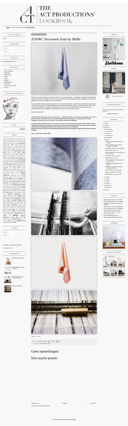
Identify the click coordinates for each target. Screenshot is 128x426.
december (108, 129)
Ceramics (5, 149)
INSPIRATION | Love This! (111, 158)
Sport (4, 198)
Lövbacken (23, 175)
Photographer (17, 189)
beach (24, 212)
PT (10, 187)
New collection (6, 186)
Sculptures (5, 195)
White (13, 209)
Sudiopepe (5, 201)
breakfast (17, 213)
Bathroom (18, 143)
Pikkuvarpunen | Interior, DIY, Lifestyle (113, 199)
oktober (107, 133)
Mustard (10, 184)
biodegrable (8, 213)
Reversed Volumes (21, 192)
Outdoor (8, 187)
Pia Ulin (22, 189)
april (107, 181)
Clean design (17, 151)
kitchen (45, 343)
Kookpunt (13, 173)
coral (10, 215)
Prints (7, 192)
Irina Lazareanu (10, 169)
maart (107, 183)
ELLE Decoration (11, 157)
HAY (21, 163)
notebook (5, 220)
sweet (4, 222)
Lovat (19, 175)
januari (107, 187)
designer (22, 215)
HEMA (24, 163)
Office (19, 186)
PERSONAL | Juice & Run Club (112, 155)
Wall (20, 206)
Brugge (13, 147)
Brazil (10, 147)
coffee (4, 215)
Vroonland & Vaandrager (14, 206)
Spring (7, 198)
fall (24, 217)
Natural (15, 184)
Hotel (10, 166)
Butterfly (17, 147)
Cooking (18, 152)
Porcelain (19, 190)
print (19, 221)
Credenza (12, 154)
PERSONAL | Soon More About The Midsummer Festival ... (113, 167)
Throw (22, 203)
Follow (4, 38)
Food (6, 161)
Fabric (17, 158)
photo (16, 220)
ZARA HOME (14, 212)
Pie (24, 189)
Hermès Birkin (22, 164)
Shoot (24, 195)
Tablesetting (20, 201)
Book (20, 146)
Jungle (21, 170)
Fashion (21, 158)
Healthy (14, 164)
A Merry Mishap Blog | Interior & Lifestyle (113, 201)
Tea (24, 201)
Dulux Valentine (18, 155)
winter (14, 222)
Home (4, 166)
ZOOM (48, 343)
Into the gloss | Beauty (109, 213)
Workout (17, 210)
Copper (23, 152)
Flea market (15, 160)
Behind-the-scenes (6, 144)
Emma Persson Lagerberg (10, 158)
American (8, 140)
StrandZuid (23, 198)
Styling (19, 200)
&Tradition (5, 138)
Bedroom (23, 143)
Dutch (24, 155)
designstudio (6, 217)
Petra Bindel (11, 189)
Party (23, 187)
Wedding (4, 209)
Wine (16, 209)
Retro (16, 192)
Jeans (14, 170)
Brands (4, 147)
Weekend (9, 209)
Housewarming (15, 166)
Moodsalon (20, 183)
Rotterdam (9, 193)
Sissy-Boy (14, 197)
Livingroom (6, 175)
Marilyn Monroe (9, 180)
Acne (15, 138)
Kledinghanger (6, 173)
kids (13, 219)
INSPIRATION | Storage (18, 258)
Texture (7, 203)
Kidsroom (22, 172)
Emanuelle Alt (18, 157)
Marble (21, 178)
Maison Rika (16, 178)
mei (107, 179)
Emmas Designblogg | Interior (111, 215)
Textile (4, 203)
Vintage (4, 206)
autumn (21, 212)
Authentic (5, 141)
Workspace (22, 210)
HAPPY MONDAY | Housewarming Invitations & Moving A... (113, 145)
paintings (12, 220)
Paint (13, 187)
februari (107, 185)
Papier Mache (17, 187)
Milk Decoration (17, 181)
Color (4, 152)
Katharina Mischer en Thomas (12, 172)
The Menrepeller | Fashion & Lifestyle (113, 217)
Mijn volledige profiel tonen (9, 61)
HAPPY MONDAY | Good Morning (113, 170)
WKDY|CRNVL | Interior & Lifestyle (112, 211)
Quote (10, 192)
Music (8, 184)
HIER (42, 112)
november (108, 131)
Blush (24, 144)
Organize (23, 186)
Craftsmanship (6, 154)
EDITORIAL (7, 83)
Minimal (23, 181)
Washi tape (23, 207)
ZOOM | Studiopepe (17, 285)
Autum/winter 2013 (11, 141)
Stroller (4, 200)
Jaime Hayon (22, 169)
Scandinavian (17, 193)
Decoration (5, 155)
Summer (10, 201)
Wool (4, 210)
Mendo (24, 180)
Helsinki (17, 164)
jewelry (8, 218)
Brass (8, 147)
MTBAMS (18, 177)
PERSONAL (7, 73)
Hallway (4, 164)
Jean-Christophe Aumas (7, 170)
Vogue (7, 206)
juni (106, 177)
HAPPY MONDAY (8, 71)
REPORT (6, 80)
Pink (4, 190)
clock (24, 213)
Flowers (23, 160)
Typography (14, 204)
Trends (8, 204)
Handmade (9, 164)
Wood (24, 209)
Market (15, 180)
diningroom (12, 217)
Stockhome (17, 198)
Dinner (12, 155)
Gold (4, 163)
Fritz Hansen (11, 161)
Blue (21, 144)
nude (8, 221)
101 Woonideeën (10, 138)
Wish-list (20, 209)
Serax (9, 195)
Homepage (64, 403)
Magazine (10, 178)
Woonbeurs (8, 210)
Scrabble (23, 193)
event (22, 217)
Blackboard (17, 144)
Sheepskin (19, 195)
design (15, 215)
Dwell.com (5, 157)
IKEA (19, 166)
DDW (21, 154)
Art (22, 140)
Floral (19, 160)
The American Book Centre (14, 203)
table (6, 222)
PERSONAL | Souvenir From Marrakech (114, 148)
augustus (108, 137)
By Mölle (38, 336)
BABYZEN (19, 141)
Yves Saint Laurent (6, 212)
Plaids (12, 190)
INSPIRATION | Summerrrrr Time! (113, 174)
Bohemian (5, 146)
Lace (18, 173)
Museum (4, 184)
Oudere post (93, 403)
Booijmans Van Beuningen (13, 146)
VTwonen (20, 204)
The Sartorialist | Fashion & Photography (113, 208)
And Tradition (18, 140)
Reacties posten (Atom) (44, 405)
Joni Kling (18, 170)
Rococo (4, 193)
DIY (24, 154)
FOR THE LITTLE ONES (10, 85)
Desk (9, 155)
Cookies (14, 152)
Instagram (23, 167)
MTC (22, 177)
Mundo (24, 183)
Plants (15, 190)
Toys (24, 203)
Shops (4, 197)
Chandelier (13, 149)
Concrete (9, 152)
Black (12, 144)
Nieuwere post (35, 403)
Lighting (23, 173)
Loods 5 (16, 175)
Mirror (10, 183)
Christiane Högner (9, 150)
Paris (21, 187)
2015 (105, 125)
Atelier (24, 140)
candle (21, 213)
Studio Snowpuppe (11, 200)
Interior (5, 169)
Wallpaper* (23, 206)
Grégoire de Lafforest (13, 163)
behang (4, 213)
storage (23, 220)
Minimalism (5, 183)
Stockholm (11, 198)
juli (106, 139)
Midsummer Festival (7, 181)
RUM (14, 192)
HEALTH (6, 87)
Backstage (23, 141)
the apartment (10, 222)
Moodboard (14, 183)
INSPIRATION (7, 74)
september (108, 135)
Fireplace (10, 160)
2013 (105, 190)
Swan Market (14, 201)
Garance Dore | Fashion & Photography (113, 206)
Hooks (7, 166)
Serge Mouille (14, 195)
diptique (18, 217)
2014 (105, 127)
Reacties (7, 51)
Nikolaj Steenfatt (13, 186)
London (11, 175)
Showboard (9, 197)
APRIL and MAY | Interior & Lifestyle (112, 210)
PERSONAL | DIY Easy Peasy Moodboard (17, 277)
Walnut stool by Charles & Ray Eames (11, 207)
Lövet (4, 177)
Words (13, 210)
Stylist (24, 200)
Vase (24, 204)
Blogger (74, 419)
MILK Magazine (9, 177)
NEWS (6, 78)
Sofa (17, 197)
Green (6, 163)
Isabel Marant (16, 169)
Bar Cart (14, 143)
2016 (105, 123)
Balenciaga (10, 143)
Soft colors (22, 197)
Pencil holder (5, 189)
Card (24, 147)
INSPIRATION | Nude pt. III (111, 150)
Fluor (4, 161)
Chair (9, 149)
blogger (12, 213)
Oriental (4, 187)
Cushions (17, 154)
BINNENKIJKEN (8, 82)
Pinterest (8, 190)
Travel (4, 204)
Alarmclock (19, 138)
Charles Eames (18, 149)
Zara (18, 212)
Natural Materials (21, 184)
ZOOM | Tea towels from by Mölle (113, 172)
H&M (19, 163)
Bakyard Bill (5, 143)
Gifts (19, 161)
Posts (6, 48)
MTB (15, 177)
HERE (48, 133)
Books (24, 146)
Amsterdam (12, 140)
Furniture (16, 161)
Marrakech (19, 180)
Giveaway (23, 161)
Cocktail (23, 150)
